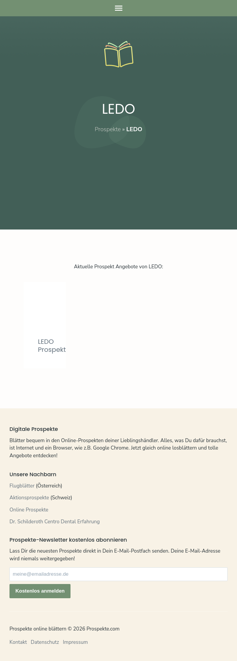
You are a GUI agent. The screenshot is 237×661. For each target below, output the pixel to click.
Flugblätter (22, 485)
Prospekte (108, 129)
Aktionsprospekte (29, 497)
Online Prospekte (28, 509)
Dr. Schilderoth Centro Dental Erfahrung (54, 521)
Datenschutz (45, 642)
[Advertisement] (118, 175)
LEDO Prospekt (52, 345)
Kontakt (18, 642)
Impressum (75, 642)
